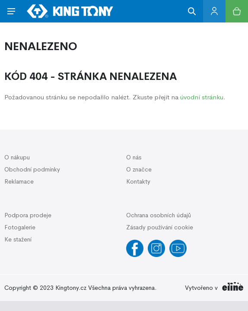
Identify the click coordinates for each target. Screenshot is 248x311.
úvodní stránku (201, 97)
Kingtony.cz (70, 288)
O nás (133, 157)
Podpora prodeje (27, 215)
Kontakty (138, 181)
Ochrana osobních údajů (158, 215)
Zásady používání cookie (159, 227)
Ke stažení (18, 239)
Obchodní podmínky (32, 169)
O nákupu (17, 157)
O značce (139, 169)
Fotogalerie (19, 227)
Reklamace (19, 181)
